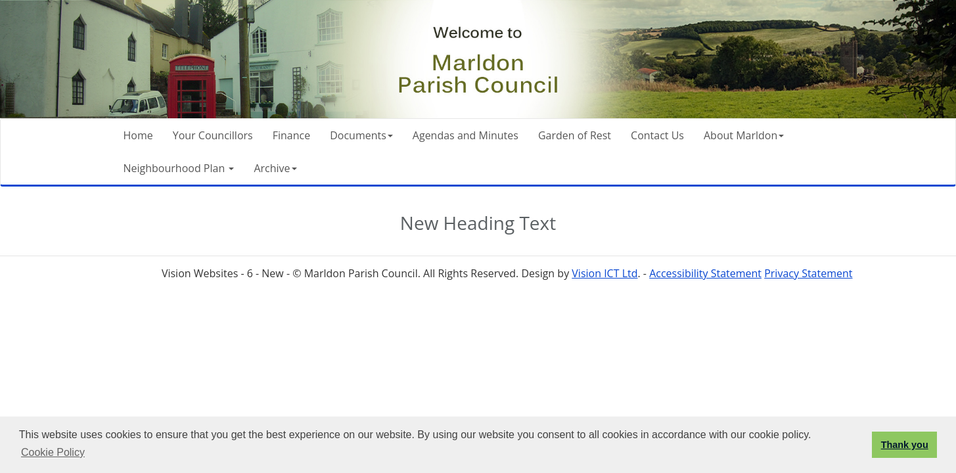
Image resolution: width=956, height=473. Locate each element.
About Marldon (744, 135)
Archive (275, 168)
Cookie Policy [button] (53, 452)
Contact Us (657, 135)
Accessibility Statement (705, 273)
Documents (361, 135)
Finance (291, 135)
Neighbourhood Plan (179, 168)
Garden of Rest (574, 135)
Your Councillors (213, 135)
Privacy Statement (808, 273)
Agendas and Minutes (465, 135)
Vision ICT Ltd (604, 273)
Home (138, 135)
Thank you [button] (904, 444)
